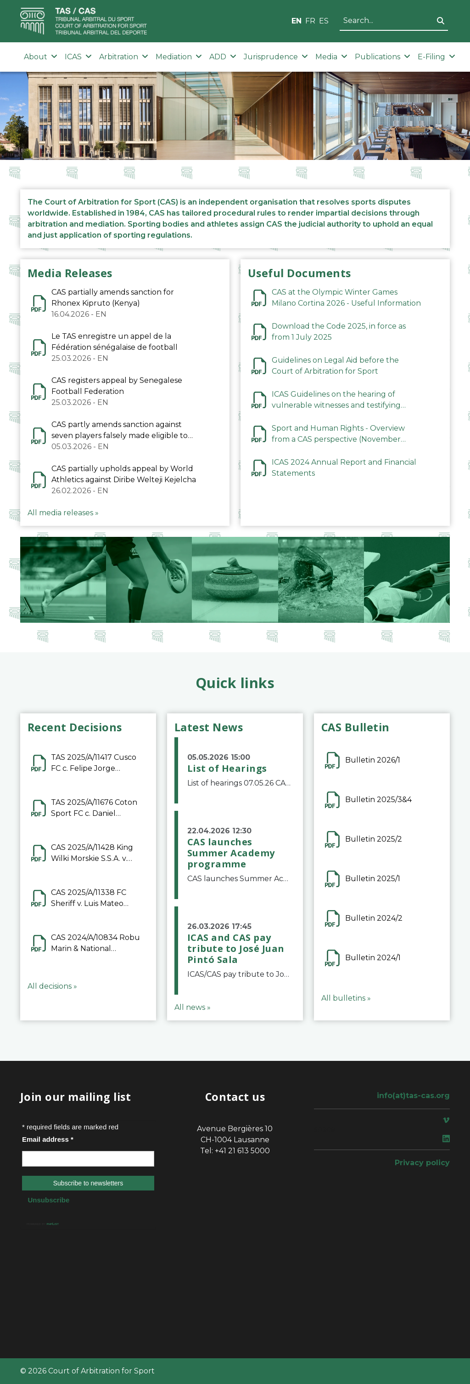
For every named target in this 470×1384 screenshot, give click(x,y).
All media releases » (63, 512)
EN (296, 21)
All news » (192, 1007)
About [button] (40, 56)
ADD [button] (222, 56)
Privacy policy (422, 1162)
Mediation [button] (179, 56)
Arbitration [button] (123, 56)
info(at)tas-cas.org (413, 1095)
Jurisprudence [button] (276, 56)
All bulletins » (346, 998)
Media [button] (331, 56)
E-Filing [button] (436, 56)
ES (324, 21)
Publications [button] (382, 56)
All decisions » (52, 986)
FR (310, 21)
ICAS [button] (78, 56)
